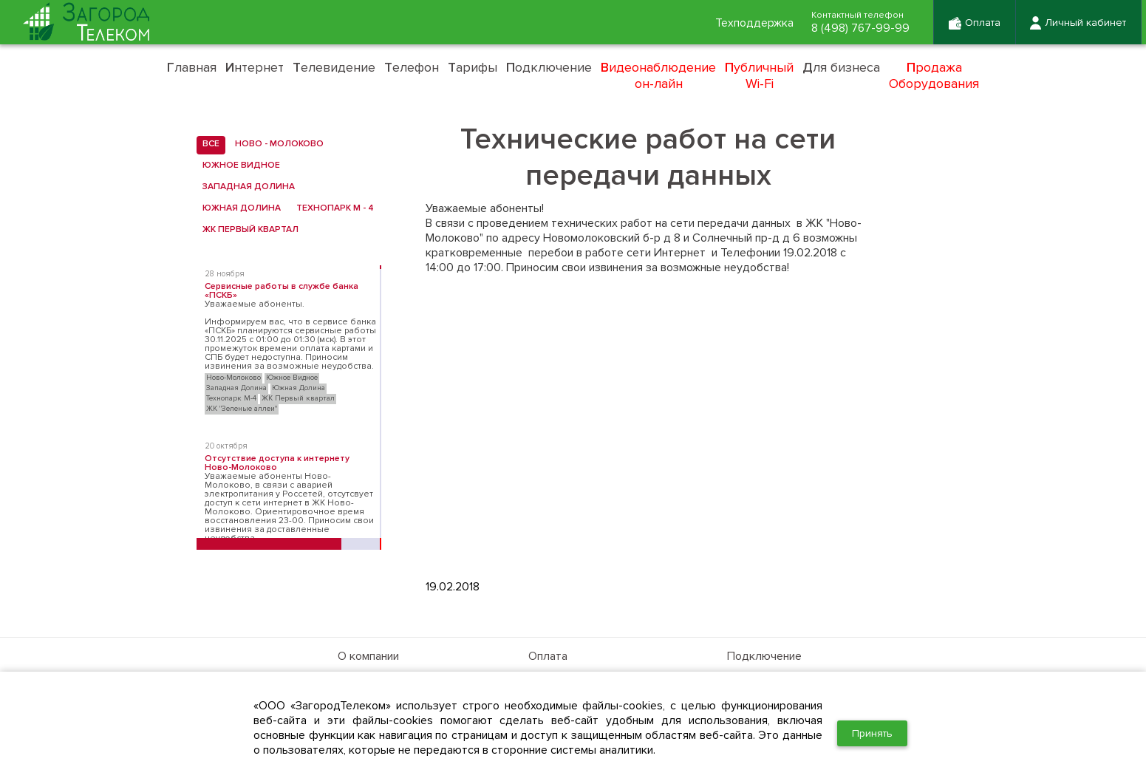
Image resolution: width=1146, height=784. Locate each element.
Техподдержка (753, 23)
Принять (872, 733)
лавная (191, 67)
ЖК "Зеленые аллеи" (241, 408)
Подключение (764, 656)
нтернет (254, 67)
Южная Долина (239, 208)
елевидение (334, 67)
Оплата (547, 656)
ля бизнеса (841, 67)
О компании (368, 656)
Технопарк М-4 (231, 398)
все (208, 144)
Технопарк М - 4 (332, 208)
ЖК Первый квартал (248, 230)
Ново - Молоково (276, 144)
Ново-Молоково (233, 377)
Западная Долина (246, 187)
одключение (549, 67)
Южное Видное (238, 165)
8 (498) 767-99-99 (860, 28)
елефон (411, 67)
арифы (472, 67)
